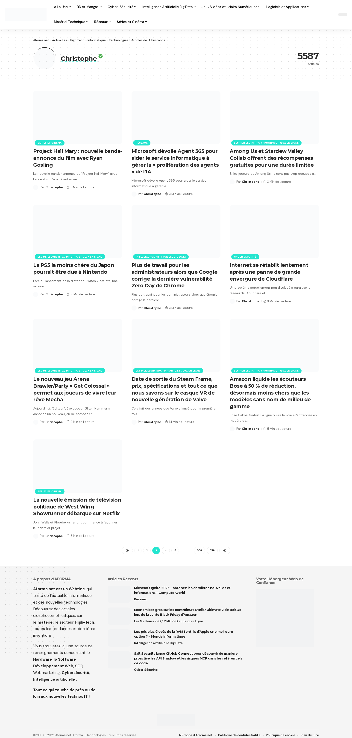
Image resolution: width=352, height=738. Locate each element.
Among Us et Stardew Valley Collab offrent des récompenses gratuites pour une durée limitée (272, 157)
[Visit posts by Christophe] (35, 186)
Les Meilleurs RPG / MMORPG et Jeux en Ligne (266, 142)
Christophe (54, 187)
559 (212, 547)
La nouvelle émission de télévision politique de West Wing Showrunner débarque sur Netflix (77, 503)
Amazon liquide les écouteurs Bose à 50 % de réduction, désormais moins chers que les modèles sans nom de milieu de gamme (271, 390)
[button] (331, 14)
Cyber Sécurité (245, 255)
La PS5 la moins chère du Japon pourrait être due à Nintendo (74, 267)
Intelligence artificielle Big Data (161, 255)
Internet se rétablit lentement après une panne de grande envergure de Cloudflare (269, 270)
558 (199, 547)
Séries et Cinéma (50, 142)
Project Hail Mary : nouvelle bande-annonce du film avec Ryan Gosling (70, 157)
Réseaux (142, 142)
